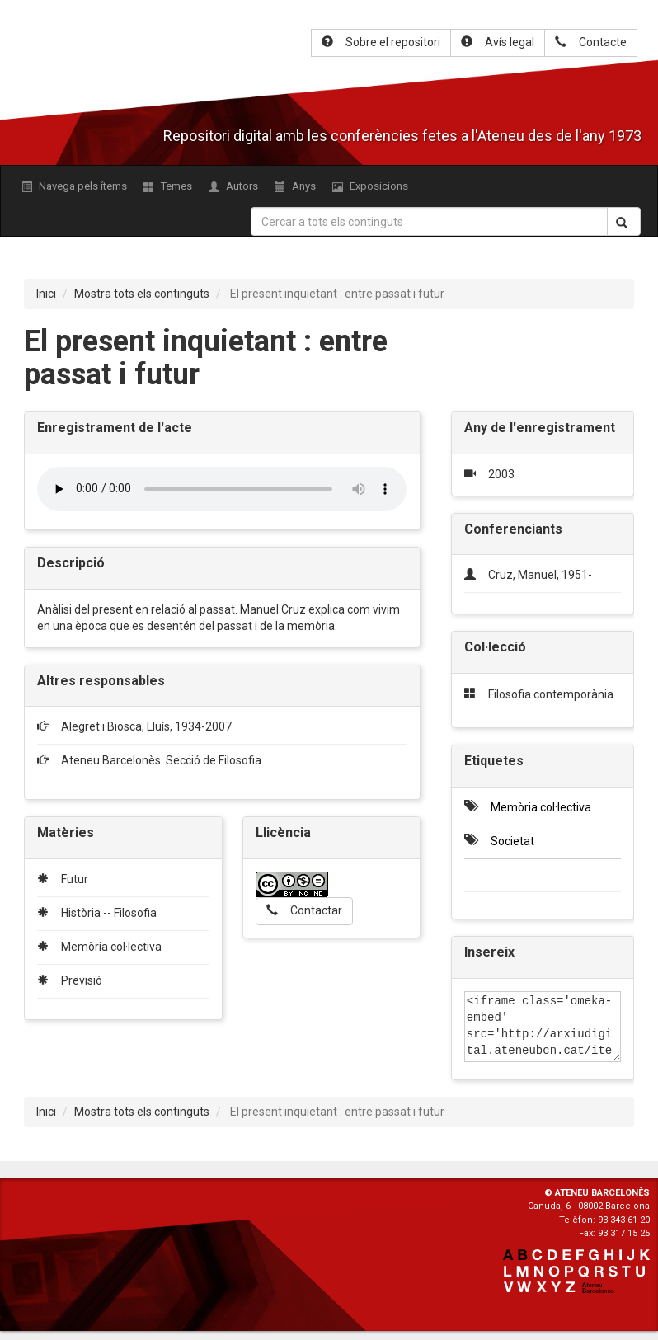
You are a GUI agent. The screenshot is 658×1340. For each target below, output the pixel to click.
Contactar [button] (304, 910)
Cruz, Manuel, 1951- (540, 574)
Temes (167, 186)
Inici (46, 293)
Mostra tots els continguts (141, 293)
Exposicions (370, 186)
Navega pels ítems (74, 186)
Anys (295, 186)
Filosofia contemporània (550, 694)
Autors (233, 186)
